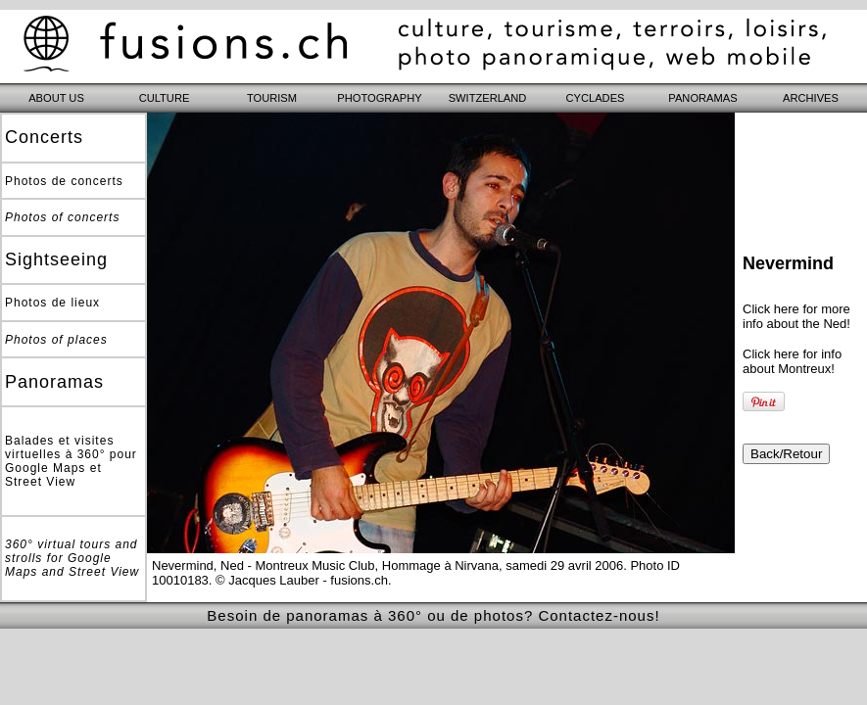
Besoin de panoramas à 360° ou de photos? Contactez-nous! (433, 615)
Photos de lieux (52, 302)
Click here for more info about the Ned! (796, 316)
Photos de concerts (64, 181)
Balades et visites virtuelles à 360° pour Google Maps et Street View (71, 461)
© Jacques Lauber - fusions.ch (302, 580)
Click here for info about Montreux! (792, 361)
